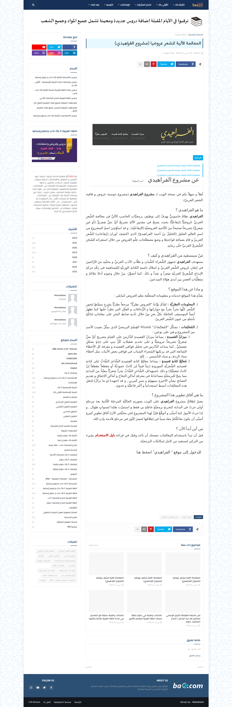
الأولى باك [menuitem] (163, 5)
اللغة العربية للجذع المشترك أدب (54, 498)
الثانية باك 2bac (58, 565)
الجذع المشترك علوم (50, 575)
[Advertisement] (144, 97)
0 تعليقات (167, 53)
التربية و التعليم (54, 397)
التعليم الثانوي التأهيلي (54, 407)
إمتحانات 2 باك (54, 373)
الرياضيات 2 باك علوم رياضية (54, 464)
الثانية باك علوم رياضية (54, 435)
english (54, 368)
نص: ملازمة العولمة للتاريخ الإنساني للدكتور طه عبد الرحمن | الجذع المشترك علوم (183, 618)
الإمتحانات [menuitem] (125, 5)
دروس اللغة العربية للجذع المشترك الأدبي (58, 98)
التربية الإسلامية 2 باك (54, 387)
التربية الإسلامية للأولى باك (54, 392)
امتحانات (43, 580)
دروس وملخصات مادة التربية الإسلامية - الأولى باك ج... (56, 83)
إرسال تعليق (194, 655)
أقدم (89, 667)
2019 (54, 252)
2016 (54, 267)
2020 (54, 248)
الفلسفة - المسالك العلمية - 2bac (54, 479)
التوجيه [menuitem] (109, 5)
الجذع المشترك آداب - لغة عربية (54, 445)
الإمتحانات (54, 383)
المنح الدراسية (54, 517)
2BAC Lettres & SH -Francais (54, 349)
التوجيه (54, 421)
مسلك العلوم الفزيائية (54, 522)
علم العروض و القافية (169, 517)
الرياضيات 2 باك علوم (54, 460)
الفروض (54, 474)
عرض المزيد (93, 545)
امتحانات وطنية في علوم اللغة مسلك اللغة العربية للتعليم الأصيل (145, 617)
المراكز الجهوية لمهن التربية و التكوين (54, 512)
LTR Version (34, 702)
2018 (54, 257)
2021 (54, 243)
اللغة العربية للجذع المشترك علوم (54, 503)
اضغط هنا (144, 452)
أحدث (199, 667)
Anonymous (60, 295)
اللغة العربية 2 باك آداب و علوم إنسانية (54, 493)
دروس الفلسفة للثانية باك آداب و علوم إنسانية (56, 77)
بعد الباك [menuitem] (95, 5)
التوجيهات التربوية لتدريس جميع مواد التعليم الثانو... (57, 109)
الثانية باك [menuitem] (180, 5)
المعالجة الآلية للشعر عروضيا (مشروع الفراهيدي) (178, 165)
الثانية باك (71, 565)
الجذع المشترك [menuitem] (144, 5)
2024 (54, 238)
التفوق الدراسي (54, 411)
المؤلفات (54, 508)
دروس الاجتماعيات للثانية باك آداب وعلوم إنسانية (55, 116)
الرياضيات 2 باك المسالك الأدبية (54, 455)
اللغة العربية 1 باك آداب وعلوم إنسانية (54, 488)
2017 (54, 262)
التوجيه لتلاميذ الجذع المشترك (54, 426)
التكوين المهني (54, 416)
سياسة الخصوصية (62, 702)
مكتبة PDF (54, 527)
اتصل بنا (47, 702)
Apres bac (54, 354)
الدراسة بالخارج (54, 450)
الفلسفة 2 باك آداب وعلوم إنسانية (54, 484)
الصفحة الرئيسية (195, 34)
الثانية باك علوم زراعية (54, 440)
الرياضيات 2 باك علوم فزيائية (54, 469)
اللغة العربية (180, 34)
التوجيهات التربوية (54, 431)
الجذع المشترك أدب (68, 575)
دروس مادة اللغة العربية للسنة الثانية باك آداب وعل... (56, 91)
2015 (54, 271)
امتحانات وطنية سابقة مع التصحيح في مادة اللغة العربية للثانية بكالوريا (106, 617)
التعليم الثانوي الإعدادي (54, 402)
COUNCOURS (54, 358)
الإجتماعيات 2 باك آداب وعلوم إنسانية (54, 378)
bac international (54, 363)
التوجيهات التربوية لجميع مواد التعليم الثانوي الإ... (55, 103)
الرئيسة (77, 702)
